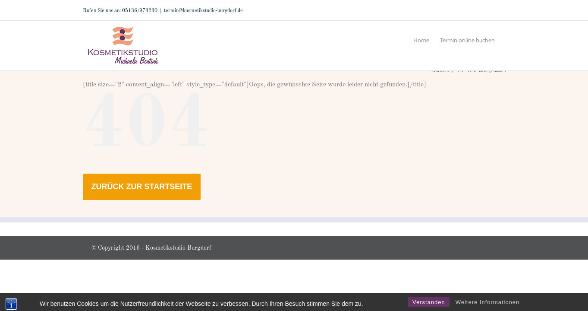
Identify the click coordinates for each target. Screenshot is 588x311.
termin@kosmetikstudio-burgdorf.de (203, 10)
